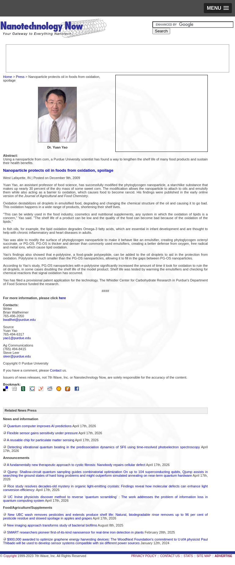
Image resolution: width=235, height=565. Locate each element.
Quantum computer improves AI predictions (39, 426)
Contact (56, 370)
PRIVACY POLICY (143, 556)
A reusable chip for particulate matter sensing (40, 440)
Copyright (10, 556)
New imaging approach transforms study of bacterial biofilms (52, 525)
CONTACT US (170, 556)
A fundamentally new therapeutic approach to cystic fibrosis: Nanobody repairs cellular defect (76, 465)
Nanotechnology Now (53, 29)
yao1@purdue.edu (17, 338)
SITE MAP (204, 556)
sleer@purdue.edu (17, 356)
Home (7, 77)
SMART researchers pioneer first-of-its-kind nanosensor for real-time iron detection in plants (75, 532)
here (62, 298)
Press (20, 77)
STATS (188, 556)
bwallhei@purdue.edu (19, 319)
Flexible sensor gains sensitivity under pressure (42, 433)
